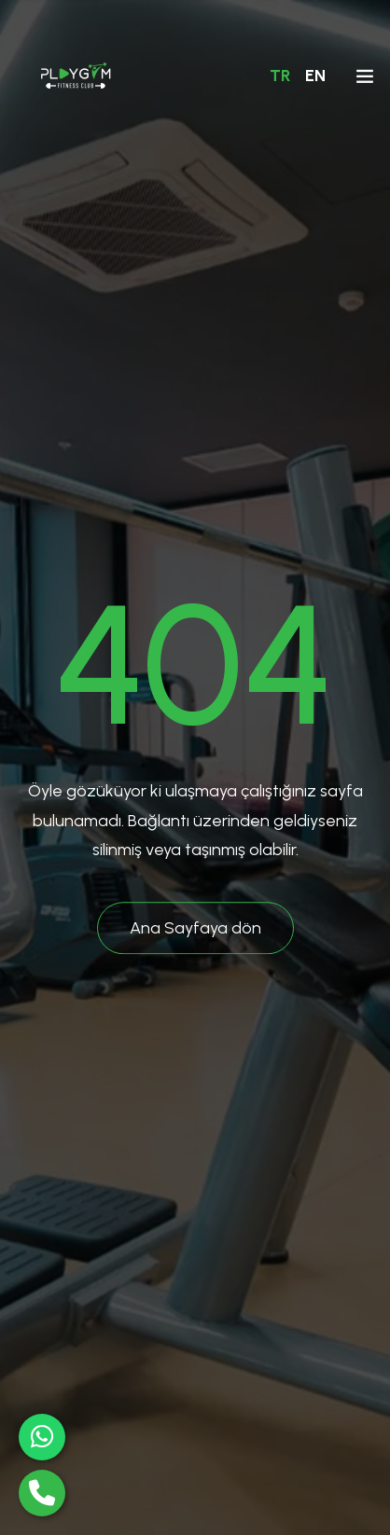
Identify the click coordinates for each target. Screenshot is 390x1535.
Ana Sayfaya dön (195, 928)
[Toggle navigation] (365, 80)
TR (280, 75)
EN (315, 75)
